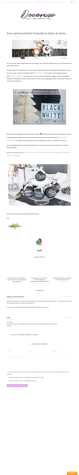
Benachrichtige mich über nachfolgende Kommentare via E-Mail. (26, 386)
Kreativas (55, 2)
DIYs (31, 2)
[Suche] (71, 2)
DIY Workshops (46, 2)
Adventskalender (16, 84)
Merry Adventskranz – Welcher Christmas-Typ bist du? (62, 287)
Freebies (37, 2)
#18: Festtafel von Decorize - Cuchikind (27, 343)
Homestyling (24, 2)
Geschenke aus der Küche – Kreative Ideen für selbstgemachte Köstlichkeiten (39, 288)
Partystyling (14, 2)
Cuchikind (39, 81)
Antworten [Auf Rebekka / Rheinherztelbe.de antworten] (68, 305)
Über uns (62, 2)
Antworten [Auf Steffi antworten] (68, 325)
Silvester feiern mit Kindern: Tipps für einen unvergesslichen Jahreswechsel (17, 288)
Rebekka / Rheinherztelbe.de (15, 305)
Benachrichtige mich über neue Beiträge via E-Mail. (23, 389)
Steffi (9, 36)
